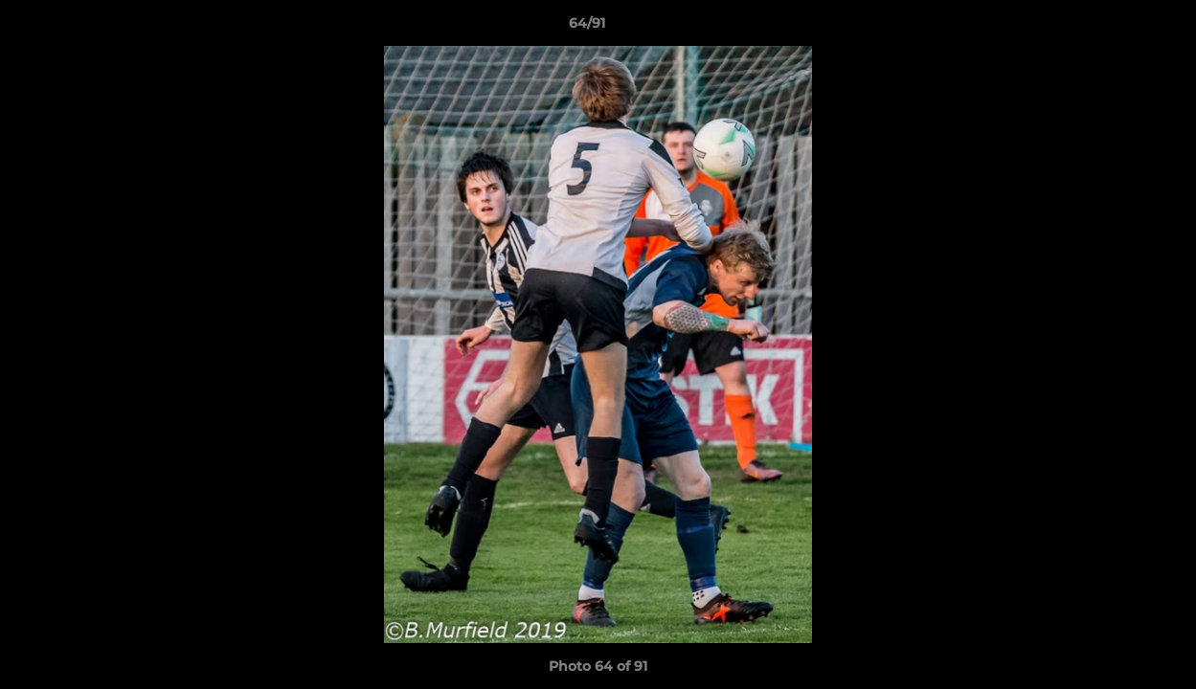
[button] (1115, 27)
